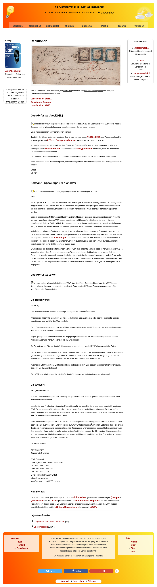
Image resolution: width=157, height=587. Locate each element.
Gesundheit (35, 26)
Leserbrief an (41, 98)
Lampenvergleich (141, 73)
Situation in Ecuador (41, 102)
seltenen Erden (52, 148)
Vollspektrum (94, 137)
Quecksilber (37, 500)
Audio (134, 542)
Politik (104, 26)
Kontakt (15, 538)
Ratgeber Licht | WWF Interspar (49, 521)
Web (133, 551)
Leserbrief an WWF (40, 105)
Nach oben (78, 581)
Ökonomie (87, 26)
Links (127, 538)
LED (49, 140)
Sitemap (92, 581)
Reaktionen (22, 548)
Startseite (18, 26)
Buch (133, 545)
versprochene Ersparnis (87, 500)
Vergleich (139, 26)
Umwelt (54, 500)
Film (133, 548)
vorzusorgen (60, 237)
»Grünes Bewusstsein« (67, 507)
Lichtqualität (52, 26)
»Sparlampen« (141, 48)
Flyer (19, 542)
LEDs (141, 60)
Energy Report (41, 527)
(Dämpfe (115, 497)
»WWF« (93, 507)
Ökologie (69, 26)
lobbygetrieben (84, 148)
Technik (122, 26)
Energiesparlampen (66, 140)
